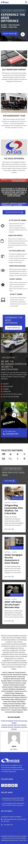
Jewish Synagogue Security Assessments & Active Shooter (13, 559)
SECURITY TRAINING (16, 294)
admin (15, 552)
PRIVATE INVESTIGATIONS (17, 266)
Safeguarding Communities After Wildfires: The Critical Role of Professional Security (13, 799)
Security (4, 725)
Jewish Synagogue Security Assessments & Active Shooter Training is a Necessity (13, 804)
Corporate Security (7, 727)
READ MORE (8, 529)
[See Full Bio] (17, 749)
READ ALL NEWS (10, 481)
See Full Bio (13, 749)
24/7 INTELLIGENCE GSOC (17, 251)
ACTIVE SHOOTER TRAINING (17, 220)
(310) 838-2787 (10, 434)
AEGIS (15, 502)
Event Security (19, 721)
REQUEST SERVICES (10, 34)
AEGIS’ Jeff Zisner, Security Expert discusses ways (13, 605)
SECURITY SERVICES (15, 279)
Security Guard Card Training (17, 725)
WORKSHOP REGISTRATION (14, 212)
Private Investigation (7, 721)
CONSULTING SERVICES (15, 235)
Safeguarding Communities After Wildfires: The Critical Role (13, 509)
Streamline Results (13, 840)
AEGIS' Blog (7, 502)
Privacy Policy (23, 840)
